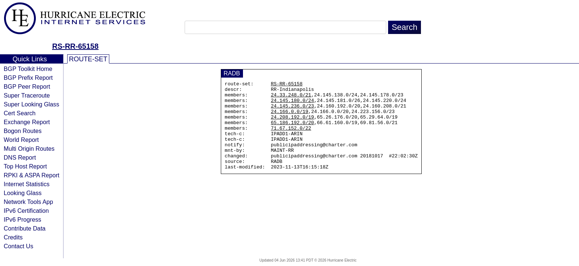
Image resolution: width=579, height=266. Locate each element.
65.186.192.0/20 (292, 131)
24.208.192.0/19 (292, 124)
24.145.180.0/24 (292, 104)
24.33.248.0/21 (291, 98)
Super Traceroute (27, 95)
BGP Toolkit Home (28, 68)
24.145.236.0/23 (292, 111)
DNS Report (20, 157)
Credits (13, 237)
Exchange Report (27, 122)
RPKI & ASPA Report (31, 175)
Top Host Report (25, 166)
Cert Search (19, 113)
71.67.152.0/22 (291, 137)
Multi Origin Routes (29, 148)
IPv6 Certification (26, 210)
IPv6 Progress (22, 219)
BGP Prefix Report (28, 77)
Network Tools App (28, 201)
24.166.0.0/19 (289, 118)
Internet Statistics (26, 184)
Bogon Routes (23, 130)
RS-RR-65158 (75, 46)
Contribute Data (24, 228)
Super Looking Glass (31, 104)
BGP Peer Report (27, 86)
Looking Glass (23, 193)
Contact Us (18, 246)
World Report (21, 139)
